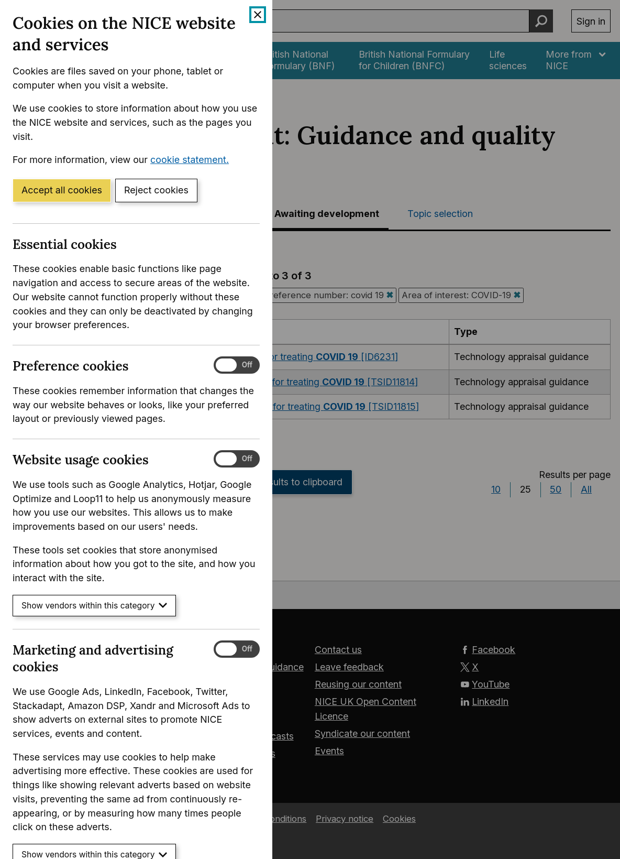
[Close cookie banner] (257, 14)
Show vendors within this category (94, 606)
